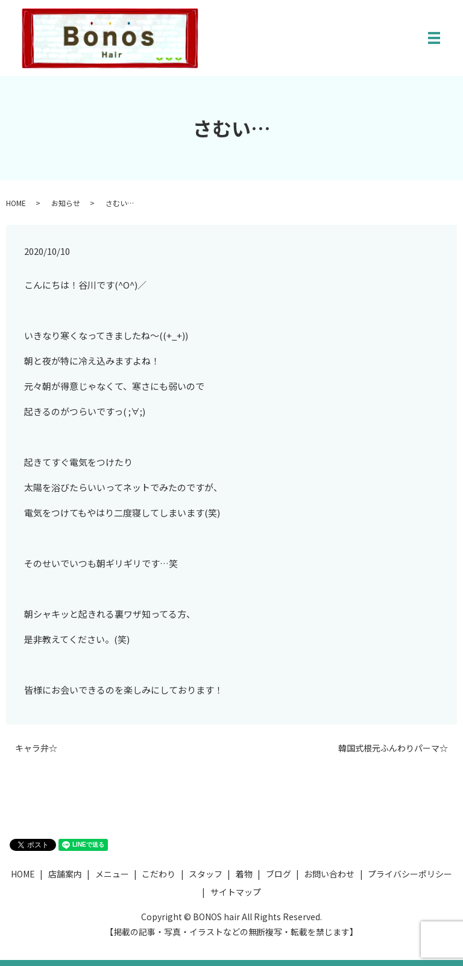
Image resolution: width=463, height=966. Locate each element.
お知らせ (65, 203)
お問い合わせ (329, 874)
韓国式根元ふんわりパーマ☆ (393, 748)
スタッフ (205, 874)
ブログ (278, 874)
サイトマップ (235, 892)
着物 (244, 874)
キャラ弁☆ (36, 748)
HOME (16, 203)
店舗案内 (65, 874)
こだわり (158, 874)
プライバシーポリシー (410, 874)
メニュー (112, 874)
